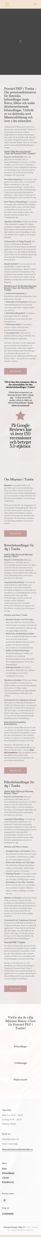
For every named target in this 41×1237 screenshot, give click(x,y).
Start (4, 1168)
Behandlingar (8, 1173)
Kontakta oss (8, 1182)
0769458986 (8, 1213)
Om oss (5, 1177)
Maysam (7, 485)
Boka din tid (15, 371)
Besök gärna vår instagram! (22, 404)
